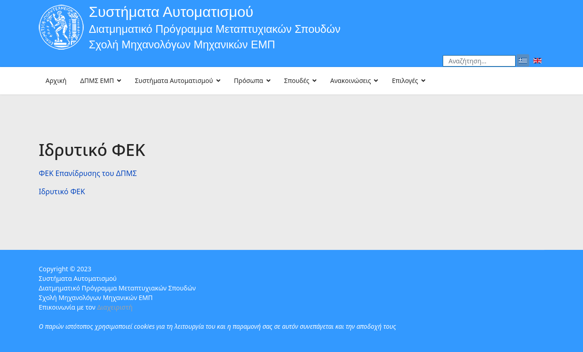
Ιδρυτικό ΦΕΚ (62, 191)
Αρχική (56, 80)
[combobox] (479, 61)
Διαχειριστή (115, 307)
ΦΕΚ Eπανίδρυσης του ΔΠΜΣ (88, 173)
